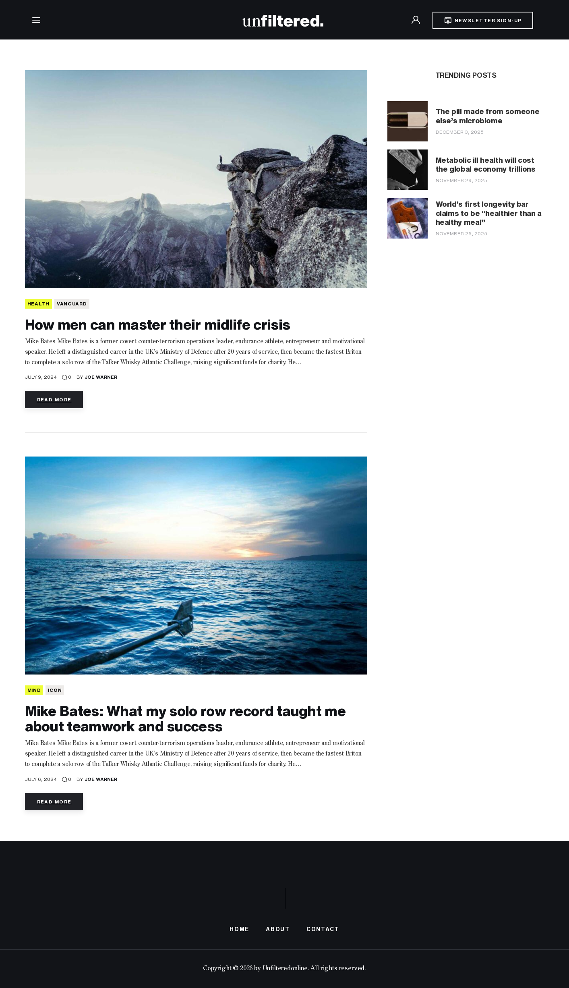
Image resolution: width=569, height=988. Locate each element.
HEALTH (38, 303)
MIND (34, 690)
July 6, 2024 (41, 779)
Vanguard (72, 303)
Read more (54, 399)
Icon (55, 690)
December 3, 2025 (460, 132)
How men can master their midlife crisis (157, 324)
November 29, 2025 (461, 180)
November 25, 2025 (461, 233)
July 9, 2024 (41, 377)
